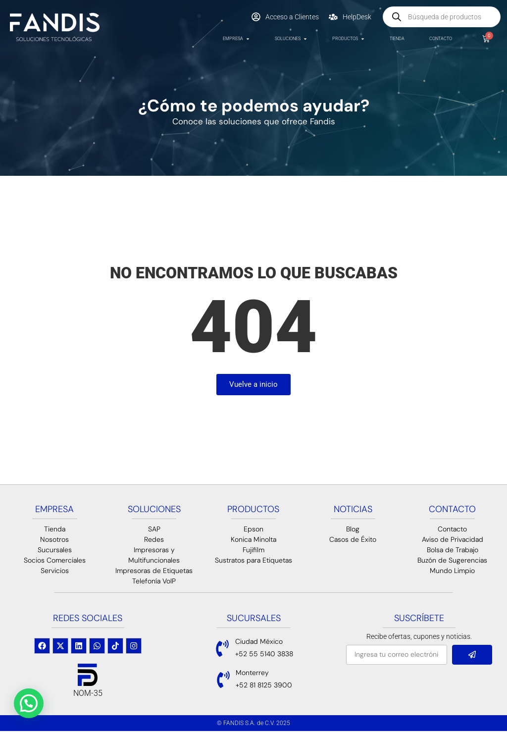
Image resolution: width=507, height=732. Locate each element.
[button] (29, 703)
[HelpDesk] (333, 16)
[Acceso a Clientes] (256, 16)
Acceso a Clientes (292, 17)
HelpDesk (357, 17)
